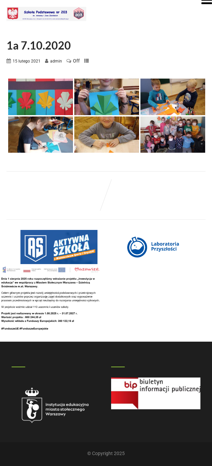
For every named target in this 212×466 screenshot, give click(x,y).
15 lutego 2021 (27, 61)
